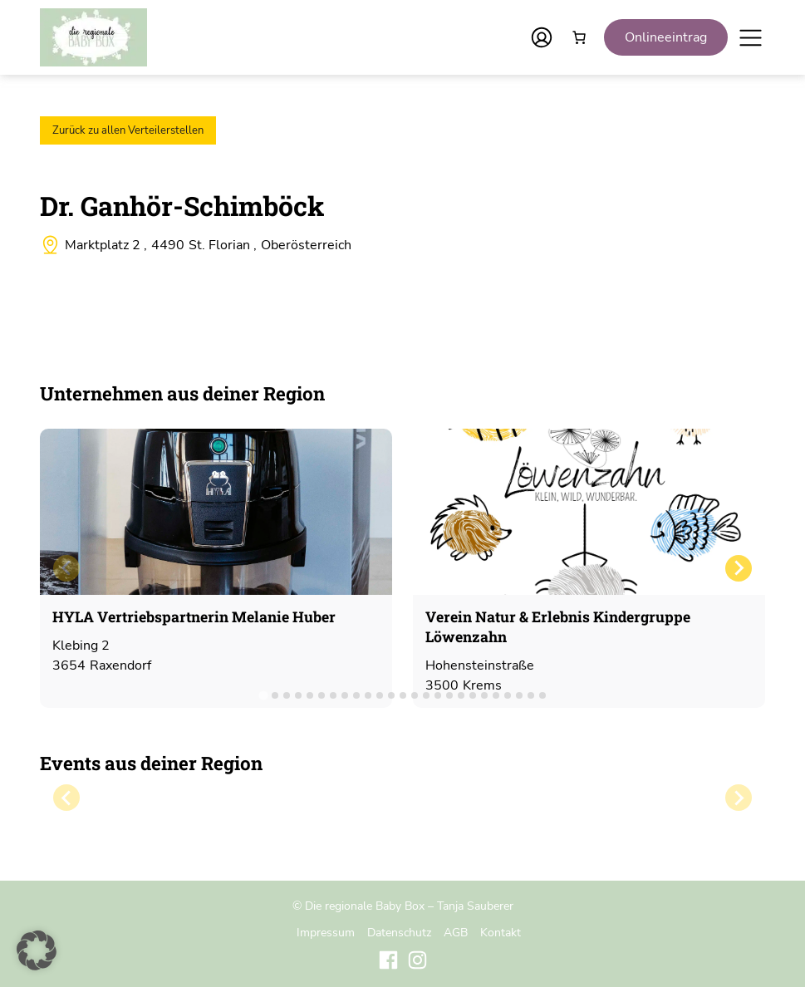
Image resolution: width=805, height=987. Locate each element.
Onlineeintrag (666, 37)
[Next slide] (738, 568)
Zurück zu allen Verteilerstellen (128, 130)
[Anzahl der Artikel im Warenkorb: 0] (579, 37)
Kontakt (500, 932)
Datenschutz (399, 932)
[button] (36, 950)
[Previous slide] (66, 568)
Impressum (326, 932)
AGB (456, 932)
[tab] (263, 695)
